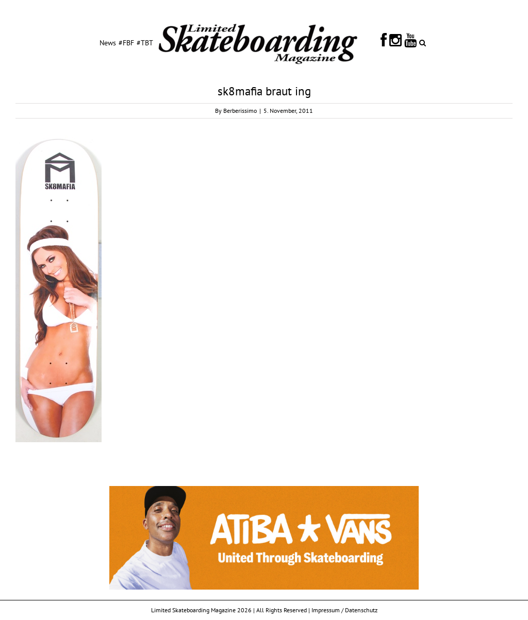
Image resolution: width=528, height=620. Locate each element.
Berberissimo (240, 110)
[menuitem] (108, 42)
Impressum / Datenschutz (344, 610)
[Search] (422, 42)
